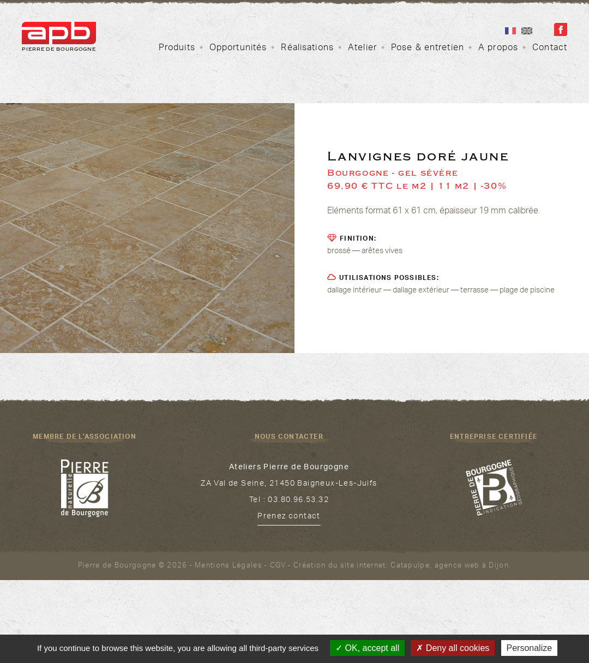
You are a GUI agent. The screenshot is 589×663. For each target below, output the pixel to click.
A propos (498, 48)
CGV (278, 566)
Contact (549, 48)
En (526, 30)
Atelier (362, 48)
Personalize (529, 648)
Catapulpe (410, 566)
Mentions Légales (228, 566)
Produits (177, 48)
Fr (510, 30)
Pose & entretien (427, 48)
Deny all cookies (452, 648)
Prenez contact (289, 517)
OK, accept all (367, 648)
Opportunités (238, 48)
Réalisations (307, 48)
